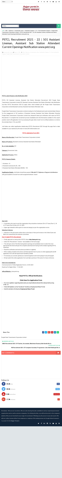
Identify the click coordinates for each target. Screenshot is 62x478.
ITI (36, 30)
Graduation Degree (29, 30)
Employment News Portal (27, 289)
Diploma (11, 30)
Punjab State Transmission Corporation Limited (17, 54)
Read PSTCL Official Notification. (31, 276)
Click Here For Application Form (31, 280)
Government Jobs (19, 30)
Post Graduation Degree (44, 30)
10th (6, 30)
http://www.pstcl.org (34, 239)
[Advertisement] (30, 75)
